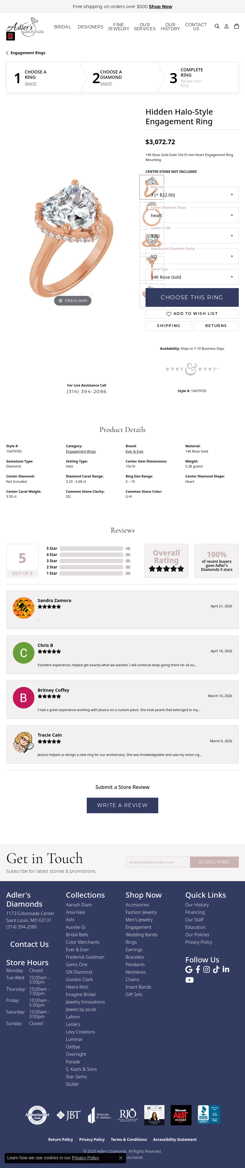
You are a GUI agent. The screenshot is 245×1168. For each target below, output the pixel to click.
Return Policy (60, 1139)
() (128, 548)
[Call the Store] (21, 927)
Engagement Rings (28, 52)
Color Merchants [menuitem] (82, 942)
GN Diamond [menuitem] (79, 972)
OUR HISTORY (170, 26)
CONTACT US (196, 26)
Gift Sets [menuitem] (134, 994)
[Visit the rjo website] (128, 1115)
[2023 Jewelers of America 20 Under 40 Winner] (154, 1115)
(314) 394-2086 (87, 391)
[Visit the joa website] (100, 1115)
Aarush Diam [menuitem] (79, 905)
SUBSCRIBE (214, 862)
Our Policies (197, 935)
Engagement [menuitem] (139, 927)
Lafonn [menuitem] (73, 1017)
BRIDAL (66, 26)
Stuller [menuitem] (72, 1084)
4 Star (52, 554)
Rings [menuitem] (131, 942)
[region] (72, 241)
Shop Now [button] (160, 6)
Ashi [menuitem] (70, 920)
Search (31, 83)
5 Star (52, 548)
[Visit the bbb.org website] (209, 1115)
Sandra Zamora (54, 600)
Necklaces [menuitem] (136, 972)
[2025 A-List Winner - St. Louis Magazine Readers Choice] (181, 1115)
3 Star (52, 560)
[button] (217, 26)
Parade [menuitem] (73, 1062)
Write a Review (122, 805)
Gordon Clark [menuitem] (79, 979)
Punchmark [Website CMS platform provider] (133, 1158)
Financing (195, 912)
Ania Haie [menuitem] (75, 912)
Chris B (45, 645)
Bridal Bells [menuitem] (77, 935)
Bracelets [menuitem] (135, 957)
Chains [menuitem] (132, 979)
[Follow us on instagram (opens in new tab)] (206, 969)
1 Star (52, 573)
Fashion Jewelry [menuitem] (141, 912)
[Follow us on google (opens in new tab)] (188, 969)
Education (195, 927)
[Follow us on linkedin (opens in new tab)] (226, 969)
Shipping (169, 326)
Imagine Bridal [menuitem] (80, 994)
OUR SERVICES (144, 26)
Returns (216, 326)
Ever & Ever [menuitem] (77, 949)
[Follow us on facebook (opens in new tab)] (198, 969)
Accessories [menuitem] (137, 905)
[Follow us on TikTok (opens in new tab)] (216, 969)
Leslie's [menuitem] (73, 1024)
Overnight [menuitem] (76, 1054)
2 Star (52, 567)
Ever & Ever (135, 451)
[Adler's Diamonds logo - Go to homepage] (26, 26)
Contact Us (28, 944)
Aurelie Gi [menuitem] (76, 927)
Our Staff (194, 920)
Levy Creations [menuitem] (80, 1032)
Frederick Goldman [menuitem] (85, 957)
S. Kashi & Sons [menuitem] (81, 1069)
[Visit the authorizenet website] (37, 1115)
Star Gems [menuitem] (76, 1077)
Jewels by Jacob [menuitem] (81, 1009)
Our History (197, 905)
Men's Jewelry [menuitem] (139, 920)
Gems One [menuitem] (76, 964)
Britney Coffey (53, 690)
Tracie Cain (50, 735)
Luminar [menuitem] (74, 1039)
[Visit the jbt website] (69, 1115)
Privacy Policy (198, 942)
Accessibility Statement (174, 1139)
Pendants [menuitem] (135, 964)
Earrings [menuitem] (134, 949)
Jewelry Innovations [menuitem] (85, 1002)
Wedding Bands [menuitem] (142, 935)
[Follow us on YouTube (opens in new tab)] (189, 980)
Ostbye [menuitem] (73, 1047)
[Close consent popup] (121, 1158)
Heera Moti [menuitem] (77, 987)
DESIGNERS (92, 26)
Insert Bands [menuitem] (138, 987)
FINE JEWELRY (118, 26)
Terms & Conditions (129, 1139)
